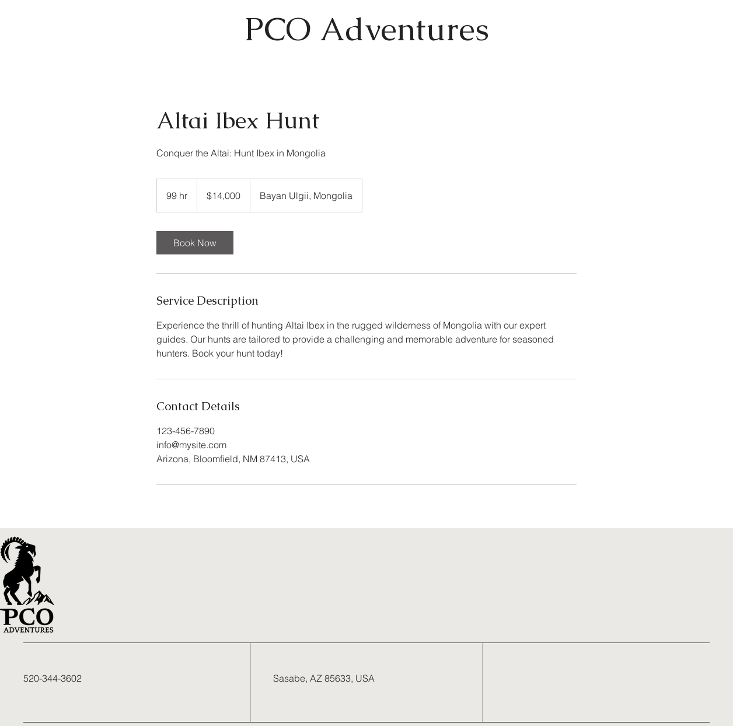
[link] (194, 242)
